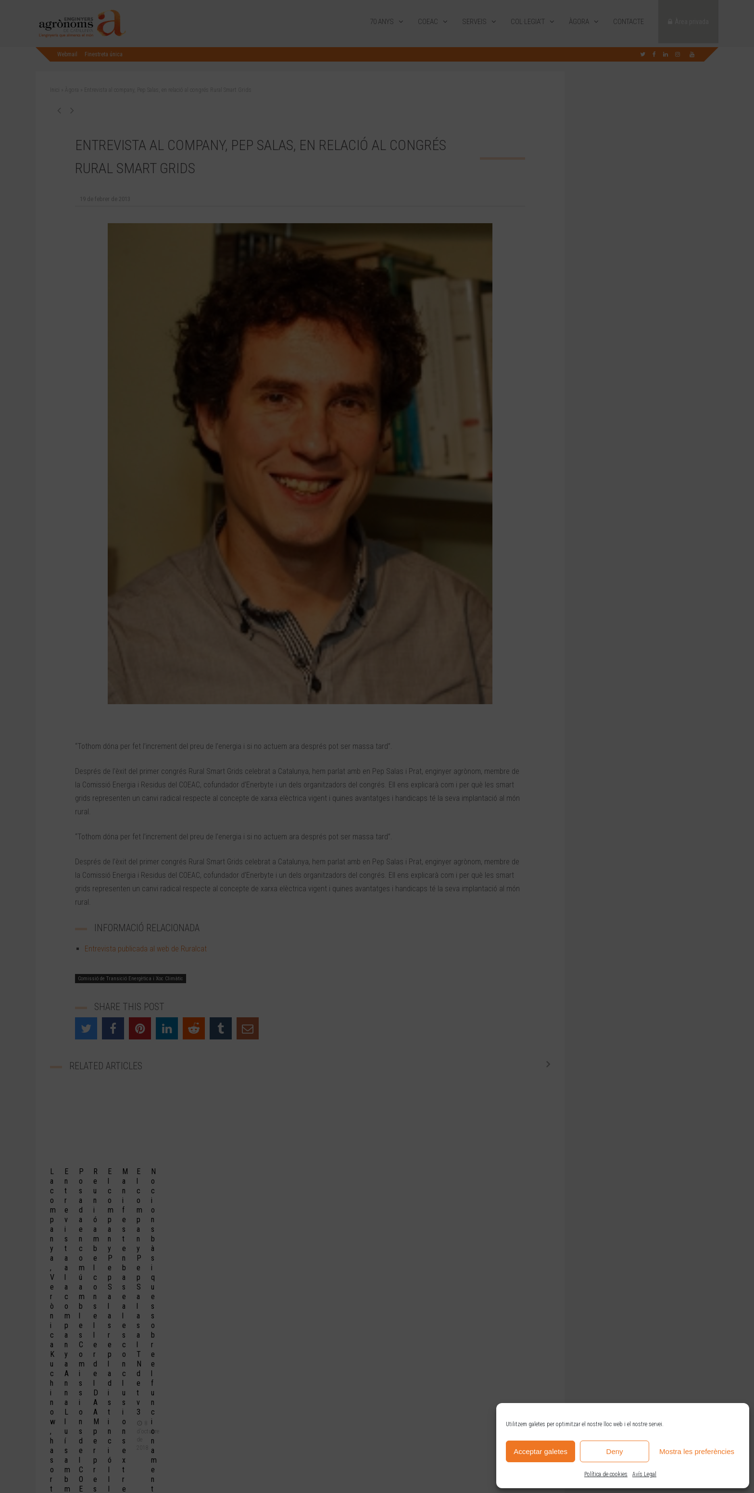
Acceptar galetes (540, 1451)
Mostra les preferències (696, 1451)
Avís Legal (644, 1474)
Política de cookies (606, 1474)
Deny (614, 1451)
